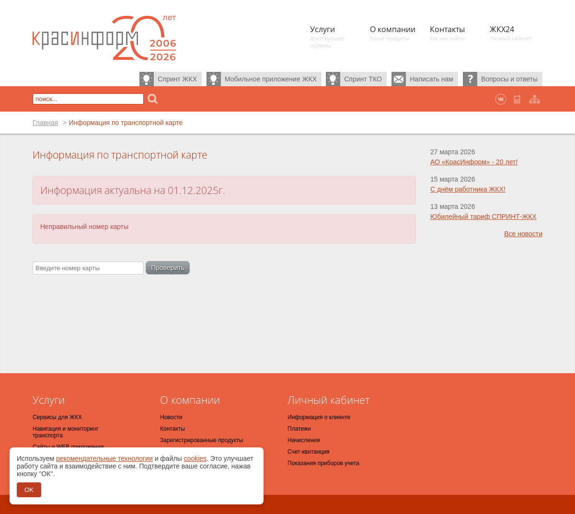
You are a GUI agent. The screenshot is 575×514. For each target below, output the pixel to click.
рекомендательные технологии (104, 458)
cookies (195, 458)
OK (29, 489)
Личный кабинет (329, 399)
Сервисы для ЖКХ (57, 417)
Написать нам (431, 79)
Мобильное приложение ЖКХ (271, 79)
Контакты (172, 428)
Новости (171, 417)
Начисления (304, 440)
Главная (45, 122)
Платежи (299, 428)
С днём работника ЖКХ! (468, 189)
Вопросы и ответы (509, 79)
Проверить (167, 268)
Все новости (523, 234)
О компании (190, 399)
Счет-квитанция (309, 451)
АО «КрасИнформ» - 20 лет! (474, 162)
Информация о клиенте (319, 417)
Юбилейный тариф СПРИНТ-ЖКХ (483, 216)
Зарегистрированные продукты (201, 440)
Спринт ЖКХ (177, 79)
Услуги (49, 399)
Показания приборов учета (323, 463)
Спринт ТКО (363, 79)
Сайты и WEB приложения (68, 447)
